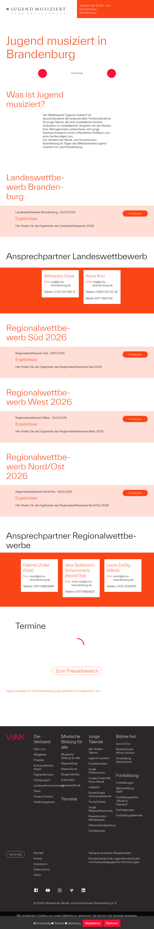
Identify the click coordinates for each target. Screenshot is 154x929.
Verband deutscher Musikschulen (110, 853)
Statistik (57, 923)
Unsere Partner (43, 796)
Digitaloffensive (43, 774)
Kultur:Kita (67, 779)
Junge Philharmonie (96, 770)
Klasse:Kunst (69, 769)
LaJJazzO (93, 787)
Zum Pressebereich (77, 671)
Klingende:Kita (70, 774)
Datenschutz (42, 869)
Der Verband (42, 739)
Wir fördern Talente (95, 750)
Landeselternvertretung (49, 785)
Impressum (41, 864)
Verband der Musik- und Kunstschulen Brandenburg (94, 9)
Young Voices (96, 801)
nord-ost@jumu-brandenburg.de (82, 583)
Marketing (73, 923)
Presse (38, 858)
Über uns (39, 749)
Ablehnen (112, 923)
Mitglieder (40, 754)
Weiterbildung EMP (124, 790)
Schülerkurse (96, 830)
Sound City (123, 743)
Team (37, 791)
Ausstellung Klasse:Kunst (124, 760)
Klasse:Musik (69, 763)
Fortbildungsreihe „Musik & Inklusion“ (127, 801)
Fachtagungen (125, 809)
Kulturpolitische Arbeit (43, 767)
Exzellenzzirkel (97, 763)
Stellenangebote (44, 802)
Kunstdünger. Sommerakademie (99, 794)
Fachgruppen (42, 780)
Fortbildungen (124, 782)
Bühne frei (125, 736)
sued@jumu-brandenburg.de (40, 578)
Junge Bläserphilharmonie (100, 808)
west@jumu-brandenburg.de (123, 578)
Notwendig (42, 923)
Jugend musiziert (98, 758)
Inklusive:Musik (70, 785)
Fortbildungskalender (129, 815)
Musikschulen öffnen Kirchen (125, 751)
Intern (37, 875)
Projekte (39, 760)
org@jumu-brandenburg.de (61, 283)
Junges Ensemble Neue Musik (99, 779)
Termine (69, 798)
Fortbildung (127, 775)
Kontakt (39, 853)
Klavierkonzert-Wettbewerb (97, 818)
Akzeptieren (92, 923)
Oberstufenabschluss (101, 825)
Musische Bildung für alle (71, 741)
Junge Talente (95, 739)
